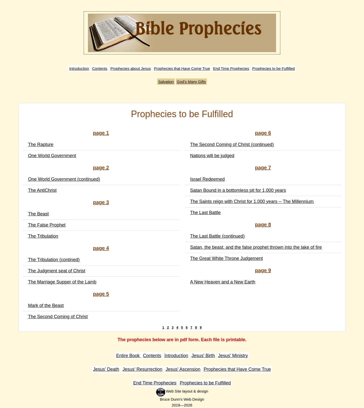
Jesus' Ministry (233, 355)
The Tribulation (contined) (54, 259)
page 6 (263, 133)
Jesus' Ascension (183, 369)
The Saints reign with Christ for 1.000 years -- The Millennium (252, 201)
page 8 (263, 224)
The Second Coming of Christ (58, 316)
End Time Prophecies (231, 68)
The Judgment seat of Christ (56, 270)
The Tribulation (43, 236)
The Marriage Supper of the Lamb (62, 281)
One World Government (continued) (64, 179)
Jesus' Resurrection (143, 369)
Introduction (79, 68)
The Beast (38, 213)
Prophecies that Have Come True (182, 68)
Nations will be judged (212, 155)
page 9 (263, 270)
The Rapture (40, 144)
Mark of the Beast (46, 305)
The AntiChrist (42, 190)
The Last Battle (205, 212)
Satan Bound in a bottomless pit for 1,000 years (238, 190)
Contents (99, 68)
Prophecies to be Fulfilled (273, 68)
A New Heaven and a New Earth (222, 281)
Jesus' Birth (203, 355)
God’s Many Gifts (191, 81)
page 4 (101, 248)
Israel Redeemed (207, 179)
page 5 (101, 294)
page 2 (101, 167)
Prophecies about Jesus (130, 68)
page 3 (101, 202)
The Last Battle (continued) (217, 236)
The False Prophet (46, 225)
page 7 (263, 167)
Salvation (166, 81)
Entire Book (128, 355)
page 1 (101, 133)
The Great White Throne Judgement (226, 258)
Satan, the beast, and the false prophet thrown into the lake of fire (256, 247)
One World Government (52, 155)
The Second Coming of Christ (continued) (232, 144)
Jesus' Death (106, 369)
